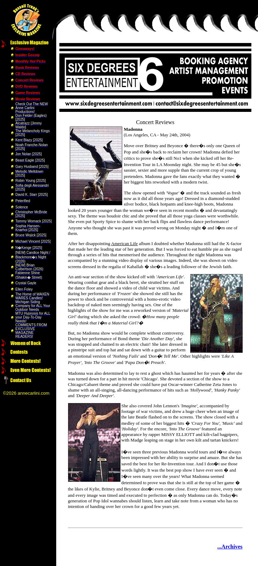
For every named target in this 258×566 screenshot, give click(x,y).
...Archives (229, 547)
